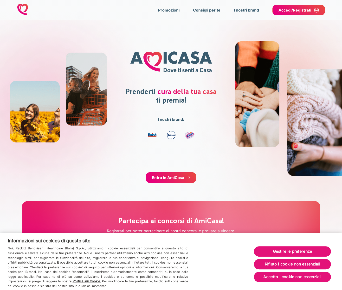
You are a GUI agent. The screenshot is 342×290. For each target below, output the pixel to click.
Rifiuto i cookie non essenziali (292, 266)
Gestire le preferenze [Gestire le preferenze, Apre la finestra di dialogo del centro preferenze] (292, 253)
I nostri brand (246, 10)
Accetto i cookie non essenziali (292, 278)
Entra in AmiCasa (168, 177)
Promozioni (169, 10)
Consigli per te (206, 10)
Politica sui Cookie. (87, 283)
